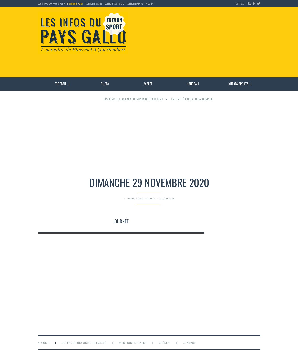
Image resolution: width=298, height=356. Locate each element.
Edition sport (75, 3)
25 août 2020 (159, 194)
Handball (193, 83)
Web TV (150, 3)
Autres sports (238, 83)
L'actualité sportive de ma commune (192, 99)
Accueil (43, 343)
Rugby (105, 83)
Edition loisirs (93, 3)
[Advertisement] (197, 44)
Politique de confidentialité (84, 343)
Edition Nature (134, 3)
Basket (147, 83)
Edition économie (114, 3)
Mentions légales (132, 343)
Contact (240, 3)
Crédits (164, 343)
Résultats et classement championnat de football (133, 99)
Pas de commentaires (144, 194)
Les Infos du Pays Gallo (51, 3)
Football (60, 83)
